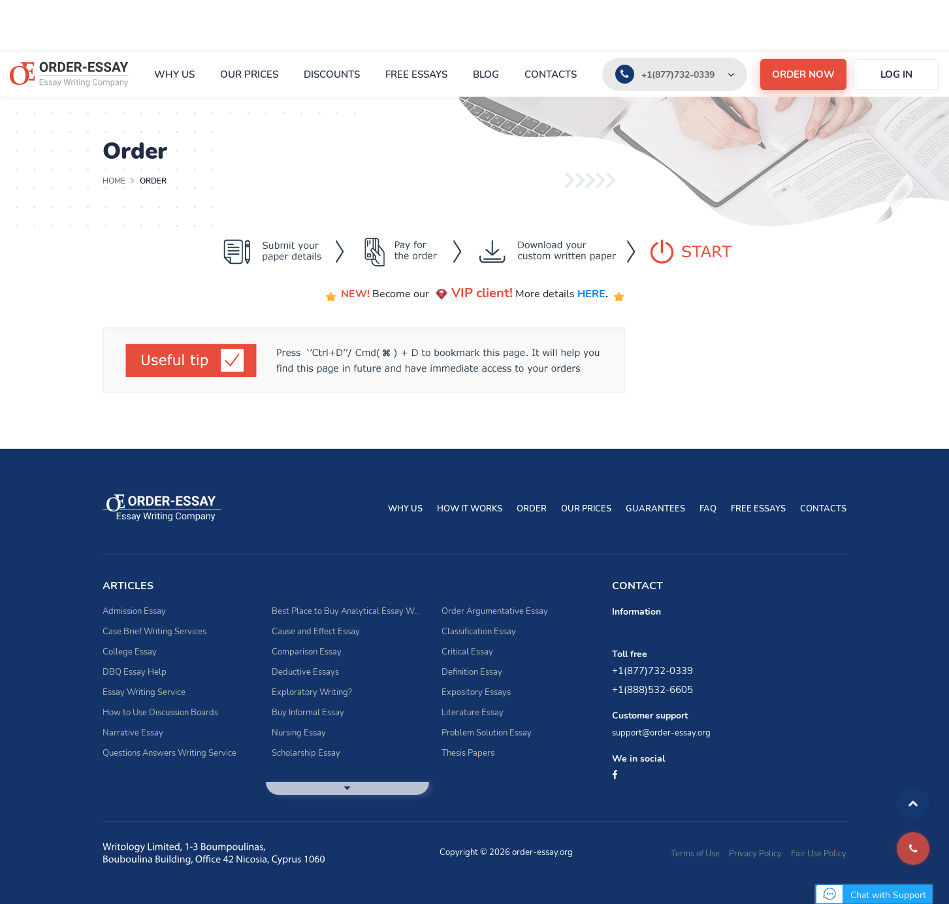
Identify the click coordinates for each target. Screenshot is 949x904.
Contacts (550, 74)
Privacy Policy (755, 854)
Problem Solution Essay (487, 733)
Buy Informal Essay (308, 712)
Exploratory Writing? (312, 692)
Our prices (249, 74)
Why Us (174, 74)
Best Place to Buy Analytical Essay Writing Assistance (347, 611)
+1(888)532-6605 (652, 689)
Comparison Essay (307, 652)
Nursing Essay (299, 733)
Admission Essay (134, 611)
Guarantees (655, 509)
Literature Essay (473, 712)
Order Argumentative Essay (495, 611)
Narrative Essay (133, 733)
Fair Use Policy (818, 854)
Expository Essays (476, 692)
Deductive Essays (305, 672)
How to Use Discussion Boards (160, 712)
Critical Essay (467, 652)
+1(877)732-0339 (678, 75)
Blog (486, 74)
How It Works (469, 509)
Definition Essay (472, 672)
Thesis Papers (468, 753)
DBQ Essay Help (135, 672)
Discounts (332, 74)
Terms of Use (695, 854)
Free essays (416, 74)
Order (532, 509)
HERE (591, 294)
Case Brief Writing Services (154, 632)
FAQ (708, 509)
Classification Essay (479, 632)
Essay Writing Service (144, 692)
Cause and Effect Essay (316, 632)
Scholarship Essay (306, 753)
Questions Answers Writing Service (169, 753)
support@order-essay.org (661, 733)
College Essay (130, 652)
